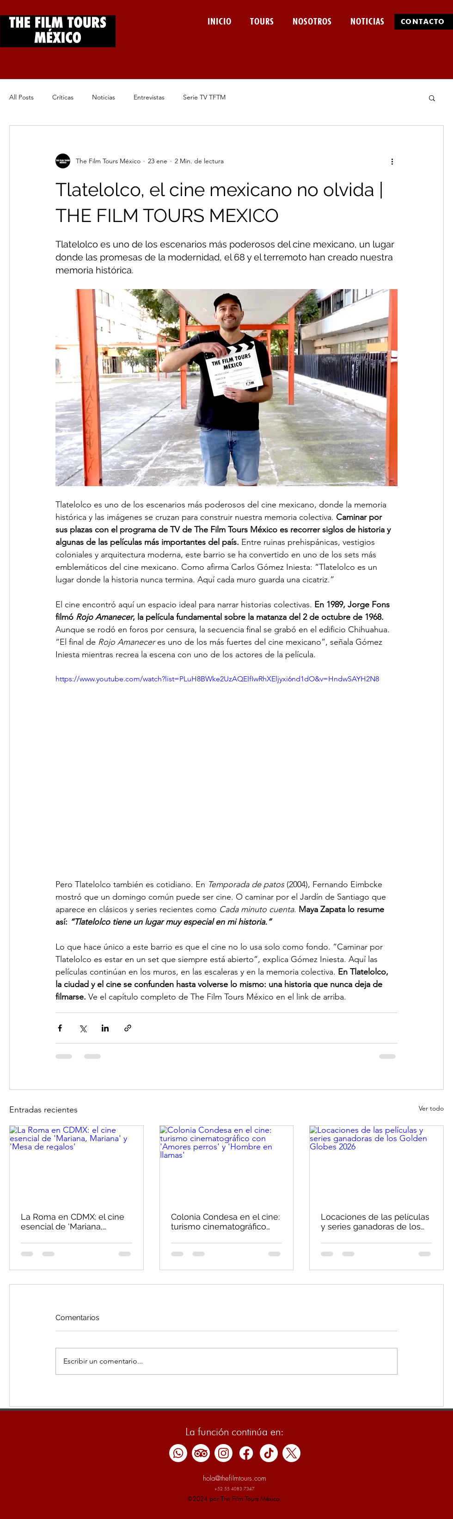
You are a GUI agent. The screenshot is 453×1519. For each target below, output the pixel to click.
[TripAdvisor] (201, 1453)
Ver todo (431, 1108)
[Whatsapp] (178, 1453)
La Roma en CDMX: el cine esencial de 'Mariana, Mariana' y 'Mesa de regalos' (76, 1221)
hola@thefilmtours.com (234, 1478)
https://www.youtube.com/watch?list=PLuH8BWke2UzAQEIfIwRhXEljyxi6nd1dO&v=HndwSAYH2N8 (217, 678)
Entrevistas (149, 97)
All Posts (21, 97)
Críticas (62, 97)
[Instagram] (223, 1453)
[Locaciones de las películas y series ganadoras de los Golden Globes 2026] (376, 1163)
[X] (291, 1453)
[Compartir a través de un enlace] (127, 1028)
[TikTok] (269, 1453)
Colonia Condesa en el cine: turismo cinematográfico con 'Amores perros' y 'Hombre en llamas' (225, 1221)
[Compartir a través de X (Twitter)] (82, 1028)
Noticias (103, 97)
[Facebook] (246, 1453)
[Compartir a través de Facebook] (59, 1028)
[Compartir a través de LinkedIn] (105, 1028)
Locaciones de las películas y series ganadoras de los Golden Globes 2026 (375, 1221)
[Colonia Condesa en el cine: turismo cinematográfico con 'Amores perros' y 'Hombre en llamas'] (227, 1163)
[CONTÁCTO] (423, 22)
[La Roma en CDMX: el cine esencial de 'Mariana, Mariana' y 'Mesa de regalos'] (76, 1163)
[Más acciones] (392, 161)
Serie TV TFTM (204, 97)
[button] (432, 97)
